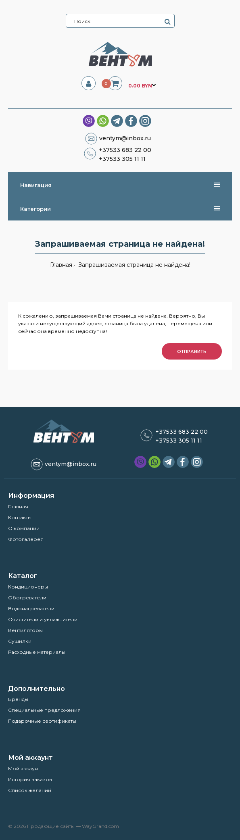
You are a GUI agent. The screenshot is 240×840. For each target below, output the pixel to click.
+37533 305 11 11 (122, 158)
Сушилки (19, 641)
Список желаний (29, 790)
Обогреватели (27, 598)
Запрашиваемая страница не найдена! (133, 264)
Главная (61, 264)
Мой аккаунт (24, 768)
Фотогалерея (26, 539)
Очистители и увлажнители (42, 619)
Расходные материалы (36, 652)
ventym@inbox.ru (125, 138)
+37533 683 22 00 (125, 150)
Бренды (18, 699)
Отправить (192, 351)
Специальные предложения (44, 710)
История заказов (30, 779)
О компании (24, 528)
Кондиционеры (28, 587)
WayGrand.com (100, 826)
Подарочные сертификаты (42, 721)
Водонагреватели (31, 608)
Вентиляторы (25, 630)
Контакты (19, 517)
